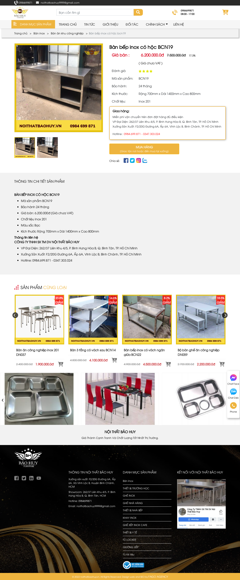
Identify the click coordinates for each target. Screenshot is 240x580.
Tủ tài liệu (128, 554)
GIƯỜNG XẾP (130, 547)
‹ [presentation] (3, 398)
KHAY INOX (129, 517)
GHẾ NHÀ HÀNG (133, 503)
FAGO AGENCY (158, 576)
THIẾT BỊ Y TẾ (130, 532)
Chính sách (155, 24)
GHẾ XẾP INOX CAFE (135, 525)
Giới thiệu (110, 24)
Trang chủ (68, 24)
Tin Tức (89, 24)
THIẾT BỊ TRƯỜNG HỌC (136, 488)
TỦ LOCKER (129, 539)
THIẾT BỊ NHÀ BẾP (133, 510)
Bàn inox (39, 33)
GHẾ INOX (129, 495)
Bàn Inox (128, 480)
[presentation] (15, 315)
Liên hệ (178, 24)
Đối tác (132, 24)
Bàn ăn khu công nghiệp (67, 33)
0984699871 (25, 2)
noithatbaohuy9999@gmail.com (60, 2)
